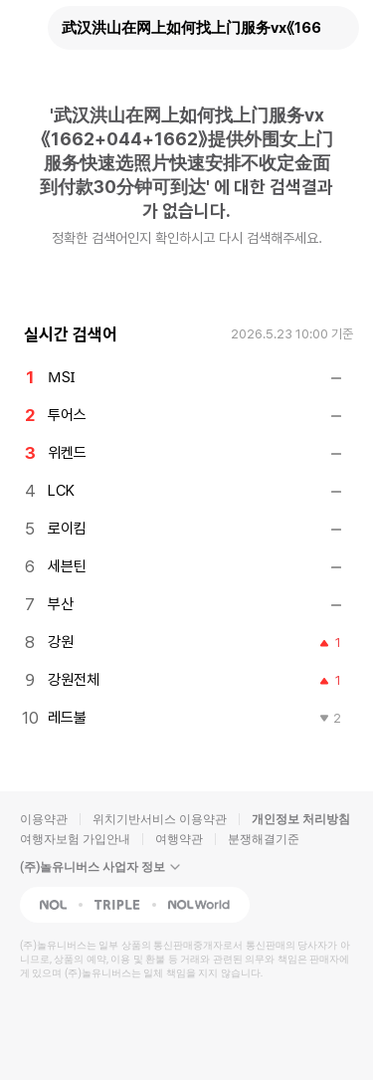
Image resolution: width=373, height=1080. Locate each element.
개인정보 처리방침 (301, 819)
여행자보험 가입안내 (75, 839)
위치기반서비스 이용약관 (160, 819)
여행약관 (179, 839)
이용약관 (44, 819)
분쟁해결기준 (263, 839)
